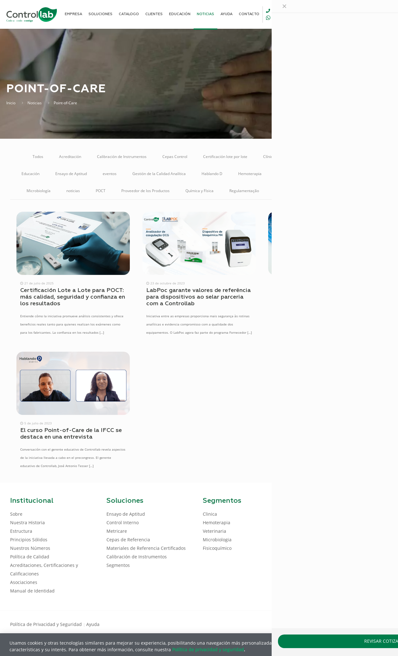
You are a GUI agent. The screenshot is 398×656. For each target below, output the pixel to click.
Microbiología (39, 190)
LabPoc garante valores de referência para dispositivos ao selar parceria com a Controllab (198, 297)
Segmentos (118, 565)
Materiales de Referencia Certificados (310, 173)
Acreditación (70, 156)
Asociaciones (23, 582)
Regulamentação (244, 190)
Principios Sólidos (28, 540)
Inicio (10, 103)
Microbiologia (217, 540)
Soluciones (326, 190)
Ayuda (93, 624)
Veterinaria (361, 190)
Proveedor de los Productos (145, 190)
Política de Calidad (29, 557)
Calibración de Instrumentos (122, 156)
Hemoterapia (250, 173)
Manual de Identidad (32, 591)
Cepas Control (174, 156)
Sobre (16, 514)
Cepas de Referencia (128, 540)
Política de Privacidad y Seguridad (46, 624)
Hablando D (212, 173)
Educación (30, 173)
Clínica (269, 156)
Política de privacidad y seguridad (208, 649)
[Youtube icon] (367, 624)
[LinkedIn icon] (357, 624)
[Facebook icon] (347, 624)
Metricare (368, 173)
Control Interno (352, 156)
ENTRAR (373, 14)
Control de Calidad (307, 156)
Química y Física (199, 190)
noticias (73, 190)
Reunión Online (288, 190)
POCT (101, 190)
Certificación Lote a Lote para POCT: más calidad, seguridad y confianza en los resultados (72, 297)
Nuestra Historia (27, 522)
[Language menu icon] (345, 14)
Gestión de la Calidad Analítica (159, 173)
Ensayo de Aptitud (71, 173)
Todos (38, 156)
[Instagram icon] (378, 624)
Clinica (210, 514)
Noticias (34, 103)
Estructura (21, 531)
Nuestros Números (30, 548)
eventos (110, 173)
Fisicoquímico (217, 548)
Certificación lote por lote (225, 156)
